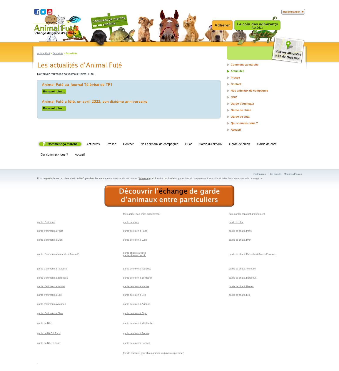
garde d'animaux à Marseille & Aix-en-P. (58, 254)
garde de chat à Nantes (241, 286)
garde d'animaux (46, 222)
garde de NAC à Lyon (48, 343)
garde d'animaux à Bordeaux (52, 277)
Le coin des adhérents (257, 24)
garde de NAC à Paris (48, 333)
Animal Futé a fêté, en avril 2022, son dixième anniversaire (94, 101)
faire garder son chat (240, 214)
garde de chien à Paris (135, 231)
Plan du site (275, 174)
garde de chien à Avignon (136, 304)
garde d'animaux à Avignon (51, 304)
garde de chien (131, 222)
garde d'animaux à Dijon (50, 313)
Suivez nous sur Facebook (36, 12)
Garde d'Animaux (242, 103)
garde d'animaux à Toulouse (52, 268)
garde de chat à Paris (240, 231)
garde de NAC (44, 323)
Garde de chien (241, 110)
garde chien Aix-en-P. (134, 255)
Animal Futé (43, 53)
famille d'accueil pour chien (137, 353)
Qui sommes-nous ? (244, 123)
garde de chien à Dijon (135, 313)
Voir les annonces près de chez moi (288, 50)
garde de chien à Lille (134, 295)
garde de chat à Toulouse (242, 268)
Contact (236, 84)
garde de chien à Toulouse (137, 268)
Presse (235, 77)
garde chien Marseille (134, 252)
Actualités (58, 53)
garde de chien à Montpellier (138, 323)
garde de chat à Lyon (240, 239)
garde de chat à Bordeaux (242, 277)
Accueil (236, 129)
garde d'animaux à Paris (50, 231)
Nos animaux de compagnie (249, 90)
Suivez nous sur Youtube (49, 12)
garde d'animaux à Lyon (50, 239)
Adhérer (222, 25)
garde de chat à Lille (239, 295)
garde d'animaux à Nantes (51, 286)
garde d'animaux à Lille (49, 295)
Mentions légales (293, 174)
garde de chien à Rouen (136, 333)
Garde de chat (240, 116)
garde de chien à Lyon (135, 239)
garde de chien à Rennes (136, 343)
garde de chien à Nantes (136, 286)
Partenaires (260, 174)
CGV (234, 97)
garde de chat (236, 222)
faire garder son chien (134, 214)
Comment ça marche (245, 64)
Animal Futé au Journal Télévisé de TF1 (77, 84)
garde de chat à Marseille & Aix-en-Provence (252, 254)
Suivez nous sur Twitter (43, 12)
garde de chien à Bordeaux (137, 277)
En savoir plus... (53, 91)
